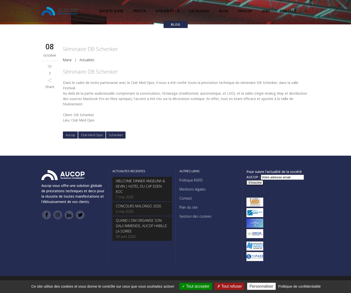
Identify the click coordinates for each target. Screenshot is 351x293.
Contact (185, 198)
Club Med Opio (92, 135)
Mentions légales (192, 189)
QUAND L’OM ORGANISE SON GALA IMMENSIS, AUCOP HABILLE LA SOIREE (141, 225)
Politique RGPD (191, 180)
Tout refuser (229, 286)
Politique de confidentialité (299, 286)
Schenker (116, 135)
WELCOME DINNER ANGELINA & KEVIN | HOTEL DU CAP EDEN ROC (140, 186)
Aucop (70, 135)
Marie (67, 60)
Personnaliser (261, 286)
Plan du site (188, 207)
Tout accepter (195, 286)
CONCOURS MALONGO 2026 (138, 206)
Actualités (87, 60)
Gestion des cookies (195, 216)
